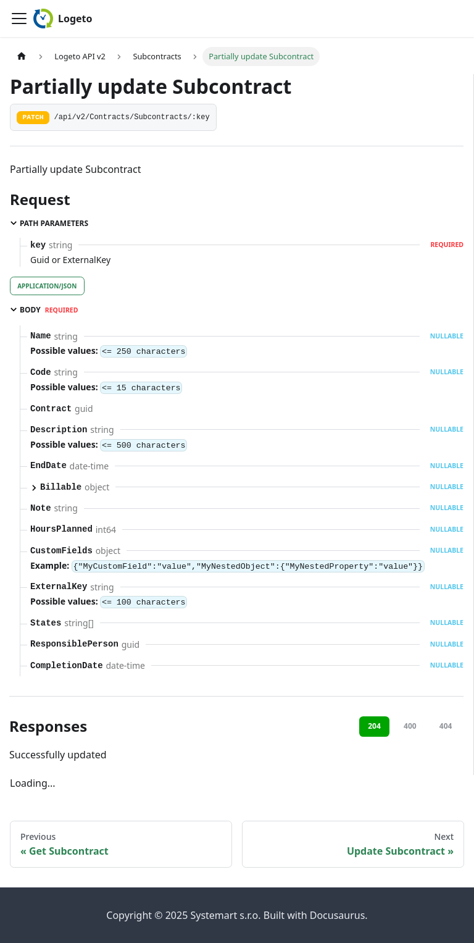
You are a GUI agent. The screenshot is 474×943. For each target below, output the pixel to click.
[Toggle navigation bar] (19, 18)
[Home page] (21, 56)
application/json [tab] (47, 286)
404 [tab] (445, 726)
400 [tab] (410, 726)
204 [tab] (374, 726)
